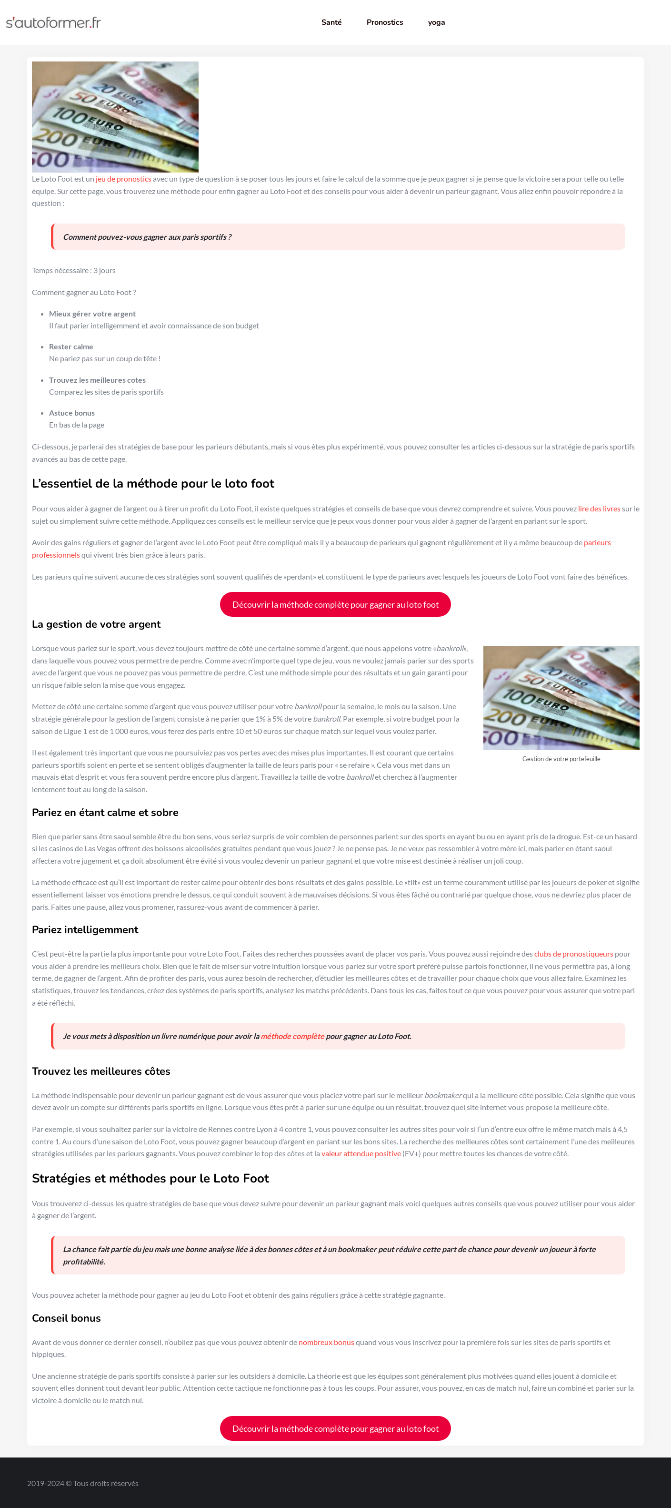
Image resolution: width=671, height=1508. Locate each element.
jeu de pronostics (123, 178)
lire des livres (599, 508)
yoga (436, 22)
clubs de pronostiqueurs (573, 953)
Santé (331, 22)
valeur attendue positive (361, 1153)
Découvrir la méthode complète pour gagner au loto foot (335, 604)
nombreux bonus (326, 1341)
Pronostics (385, 22)
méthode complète (292, 1035)
